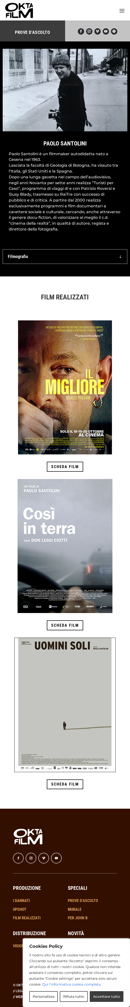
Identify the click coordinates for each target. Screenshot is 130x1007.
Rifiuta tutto (73, 996)
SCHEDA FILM (65, 466)
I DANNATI (21, 900)
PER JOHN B (78, 918)
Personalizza (43, 996)
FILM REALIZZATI (26, 918)
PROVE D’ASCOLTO (83, 900)
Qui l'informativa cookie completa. (71, 984)
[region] (76, 972)
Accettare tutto (106, 996)
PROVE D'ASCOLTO (32, 32)
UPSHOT (19, 909)
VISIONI (19, 946)
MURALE (74, 909)
